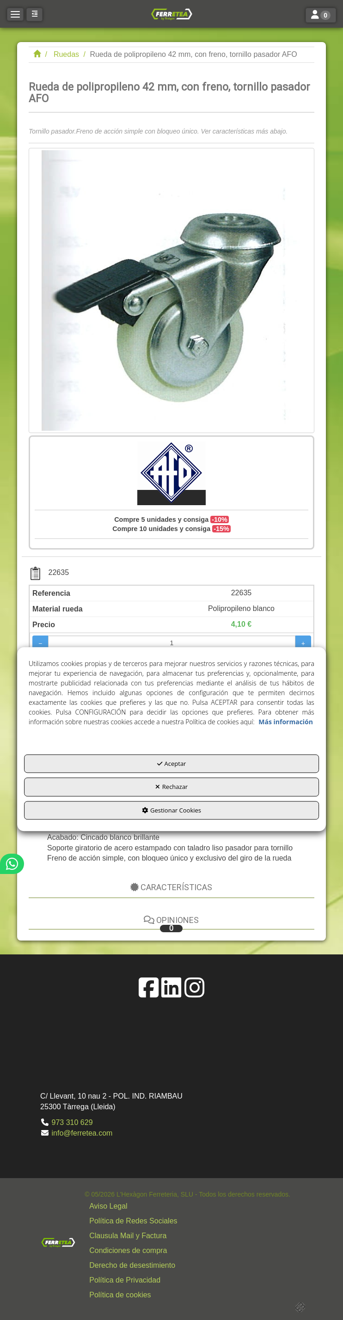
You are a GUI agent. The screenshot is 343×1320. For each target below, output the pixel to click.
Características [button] (171, 887)
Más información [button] (285, 721)
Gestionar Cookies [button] (171, 810)
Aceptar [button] (171, 763)
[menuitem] (187, 1206)
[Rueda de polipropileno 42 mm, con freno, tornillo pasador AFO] (171, 290)
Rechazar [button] (171, 787)
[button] (171, 14)
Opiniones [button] (171, 923)
